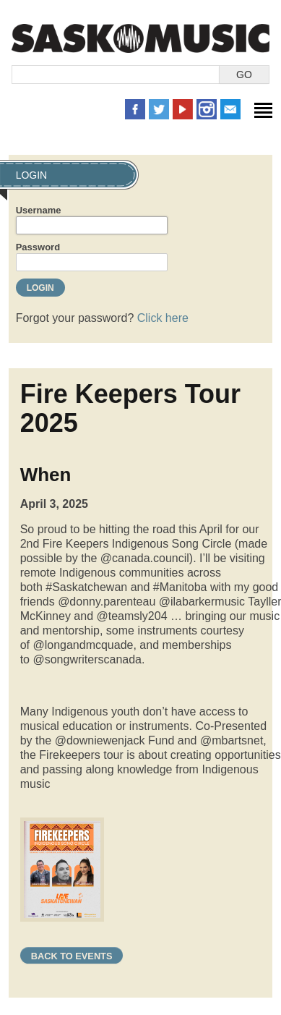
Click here (163, 318)
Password (38, 247)
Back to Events (72, 956)
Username (38, 210)
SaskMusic (140, 37)
